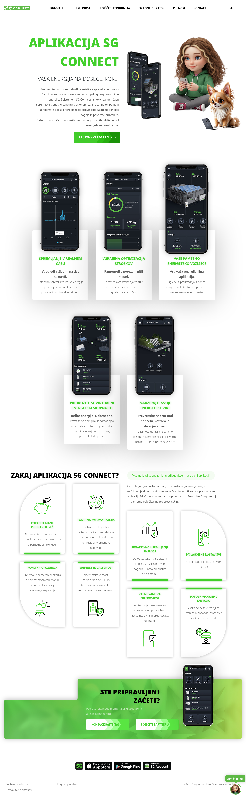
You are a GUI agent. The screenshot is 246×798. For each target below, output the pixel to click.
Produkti (56, 8)
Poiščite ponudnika (115, 8)
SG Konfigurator (152, 8)
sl (231, 8)
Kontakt (200, 8)
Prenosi (179, 8)
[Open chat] (235, 789)
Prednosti (83, 8)
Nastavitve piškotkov (18, 790)
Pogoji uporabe (67, 784)
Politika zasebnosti (17, 784)
